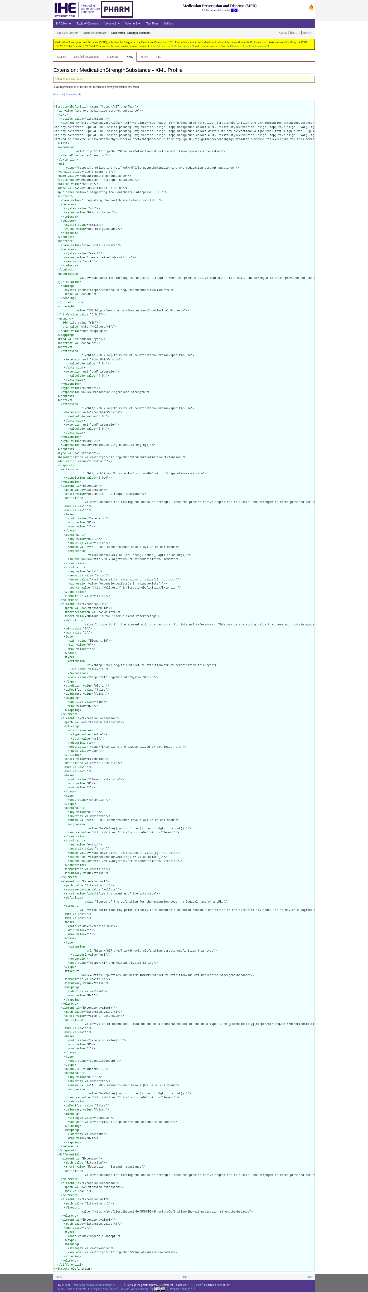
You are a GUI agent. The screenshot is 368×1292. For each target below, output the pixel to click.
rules (73, 751)
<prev (283, 32)
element (68, 486)
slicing (72, 726)
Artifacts (169, 23)
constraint (74, 535)
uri (65, 327)
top (185, 1276)
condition (73, 686)
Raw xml (58, 94)
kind (62, 339)
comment (72, 906)
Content (61, 56)
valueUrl (80, 669)
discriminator (80, 730)
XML (129, 56)
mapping (65, 318)
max (68, 510)
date (62, 188)
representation (78, 612)
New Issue (109, 1289)
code (69, 294)
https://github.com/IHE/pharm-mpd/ (170, 46)
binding (72, 1114)
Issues (123, 1289)
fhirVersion (68, 314)
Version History (140, 1289)
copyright (67, 306)
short (70, 494)
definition (74, 498)
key (72, 539)
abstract (66, 343)
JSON (144, 56)
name (62, 176)
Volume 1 (111, 23)
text (62, 115)
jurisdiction (69, 282)
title (63, 180)
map (72, 706)
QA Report (94, 1289)
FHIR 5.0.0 (193, 1285)
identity (69, 322)
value (68, 111)
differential (69, 1154)
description (68, 274)
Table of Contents (88, 23)
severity (76, 543)
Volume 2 (132, 23)
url (79, 151)
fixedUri (73, 971)
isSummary (73, 694)
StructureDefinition (72, 106)
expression (71, 392)
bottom (295, 32)
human (73, 547)
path (69, 490)
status (68, 119)
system (71, 208)
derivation (67, 461)
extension (67, 147)
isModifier (74, 596)
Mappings (112, 56)
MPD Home (63, 23)
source (74, 559)
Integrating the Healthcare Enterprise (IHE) (97, 1285)
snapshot (66, 465)
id (61, 111)
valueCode (70, 155)
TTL (158, 56)
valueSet (76, 1122)
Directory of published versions (248, 46)
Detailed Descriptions (86, 56)
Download (71, 94)
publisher (67, 192)
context (65, 347)
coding (68, 286)
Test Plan (152, 23)
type (66, 388)
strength (76, 1118)
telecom (68, 204)
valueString (75, 478)
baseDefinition (71, 457)
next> (307, 32)
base (69, 514)
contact (65, 196)
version (65, 172)
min (68, 506)
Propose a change (181, 1289)
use (68, 261)
